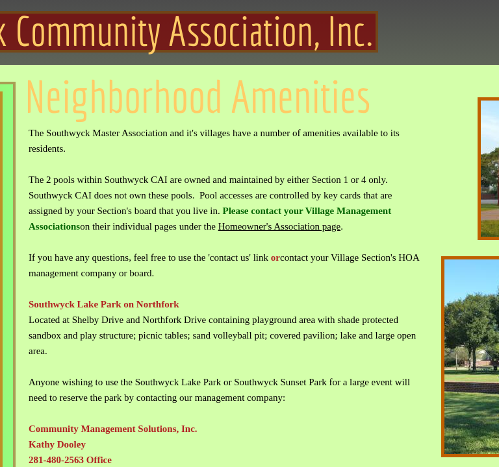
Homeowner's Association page (279, 226)
